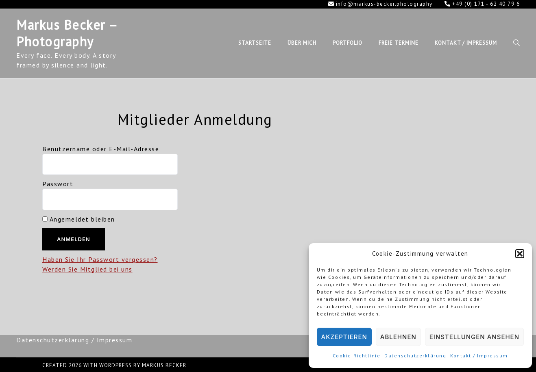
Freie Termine (398, 42)
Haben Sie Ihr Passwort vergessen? (100, 259)
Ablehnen (398, 337)
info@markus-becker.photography (380, 3)
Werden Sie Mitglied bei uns (87, 269)
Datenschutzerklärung (415, 355)
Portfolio (347, 42)
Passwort (57, 184)
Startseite (254, 42)
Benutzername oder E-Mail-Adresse (100, 149)
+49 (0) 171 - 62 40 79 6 (482, 3)
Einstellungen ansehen (474, 337)
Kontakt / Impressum (479, 355)
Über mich (302, 42)
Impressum (115, 340)
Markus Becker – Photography (66, 33)
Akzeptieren (344, 337)
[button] (520, 254)
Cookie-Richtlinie (357, 355)
